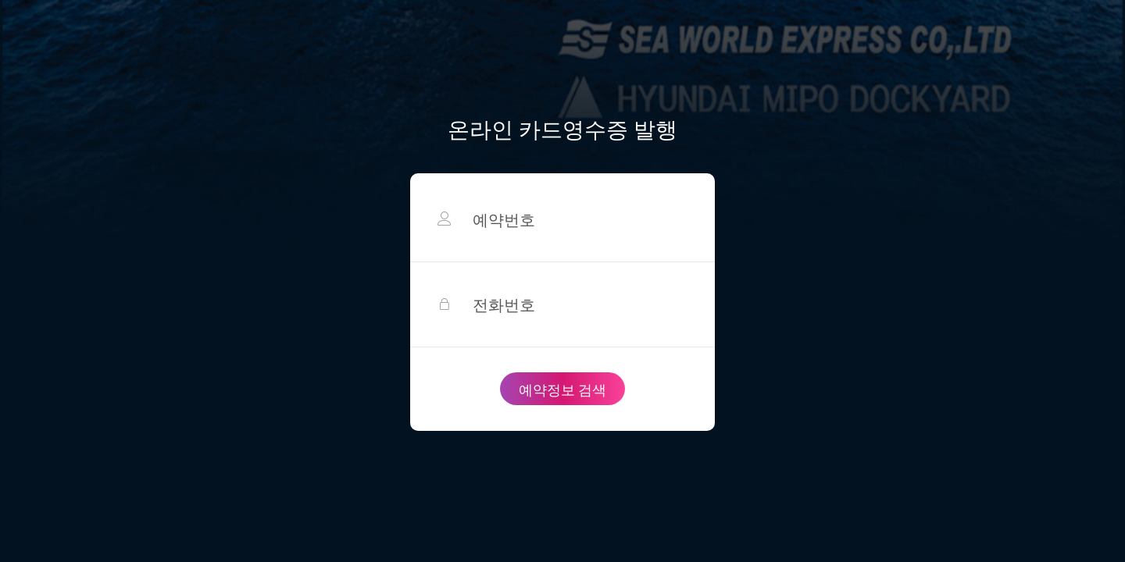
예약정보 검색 (562, 389)
